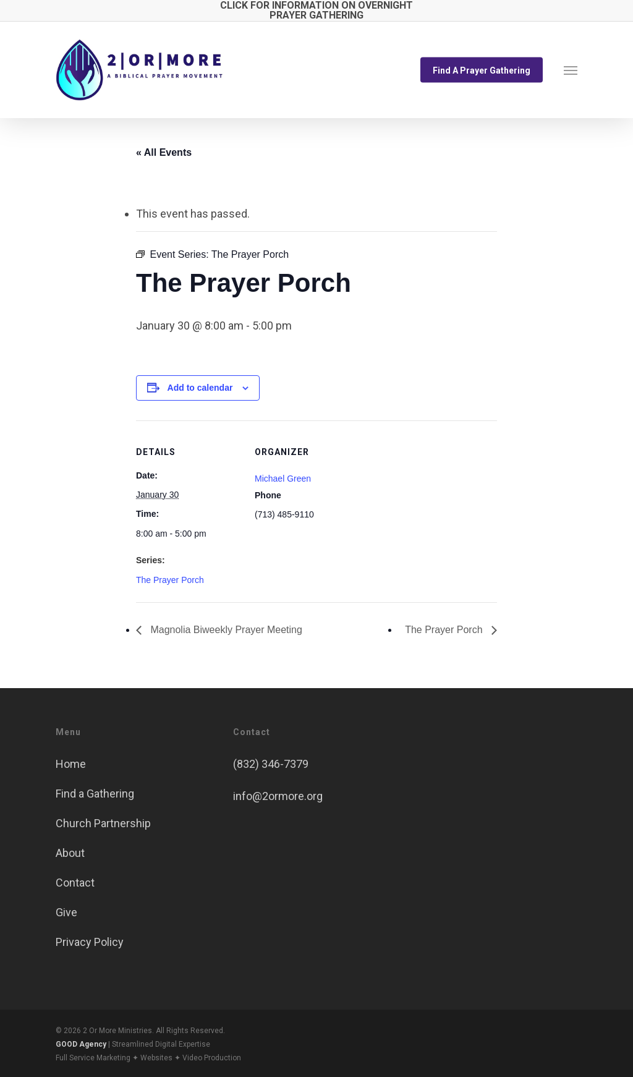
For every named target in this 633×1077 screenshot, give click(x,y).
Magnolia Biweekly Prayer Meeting (225, 629)
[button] (570, 70)
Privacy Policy (90, 941)
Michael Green (283, 478)
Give (66, 912)
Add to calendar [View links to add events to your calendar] (200, 388)
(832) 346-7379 (270, 763)
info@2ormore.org (278, 796)
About (70, 852)
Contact (75, 882)
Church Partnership (103, 823)
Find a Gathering (95, 793)
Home (71, 763)
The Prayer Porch (170, 580)
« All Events (164, 152)
